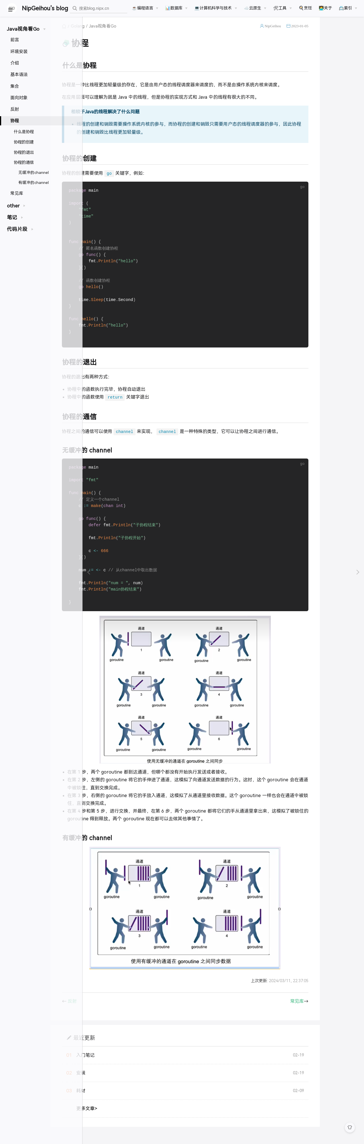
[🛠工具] (282, 8)
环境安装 (19, 51)
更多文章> (124, 1124)
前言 (14, 39)
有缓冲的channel (33, 182)
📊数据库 (173, 8)
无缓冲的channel (33, 172)
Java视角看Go (140, 32)
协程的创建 (24, 142)
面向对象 (19, 97)
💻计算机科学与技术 (213, 8)
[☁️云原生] (255, 8)
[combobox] (98, 8)
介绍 (14, 63)
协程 (14, 120)
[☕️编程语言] (145, 8)
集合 (14, 86)
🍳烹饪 (305, 8)
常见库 (16, 193)
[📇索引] (348, 8)
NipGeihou (311, 32)
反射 (14, 109)
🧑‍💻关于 (325, 8)
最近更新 (122, 1053)
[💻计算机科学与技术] (215, 8)
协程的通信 (24, 162)
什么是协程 (24, 131)
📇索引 (345, 8)
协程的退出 (24, 152)
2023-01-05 (338, 32)
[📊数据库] (176, 8)
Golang (116, 32)
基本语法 (19, 74)
